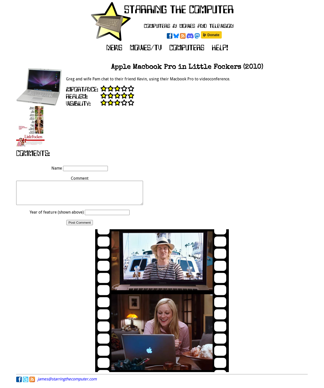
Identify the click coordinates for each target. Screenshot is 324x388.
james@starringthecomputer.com (67, 383)
